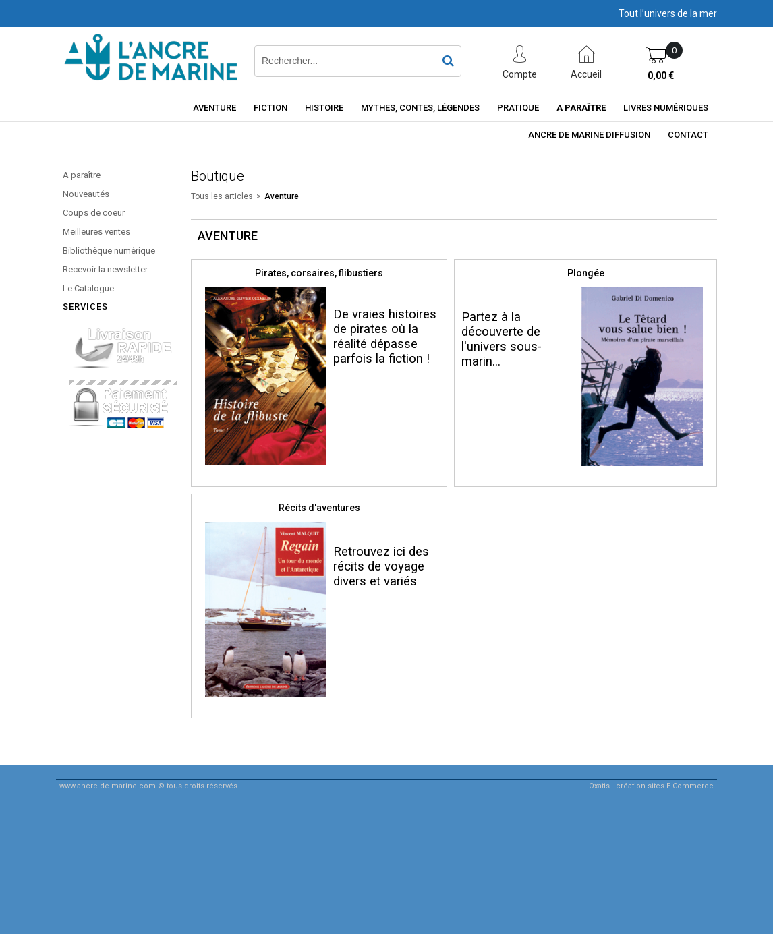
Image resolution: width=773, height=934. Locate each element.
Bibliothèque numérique (109, 250)
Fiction (270, 108)
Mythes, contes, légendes (420, 108)
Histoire (324, 108)
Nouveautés (86, 194)
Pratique (518, 108)
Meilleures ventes (96, 232)
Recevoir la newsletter (105, 269)
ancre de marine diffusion (589, 134)
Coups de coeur (94, 213)
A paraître (581, 108)
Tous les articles (222, 196)
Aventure (214, 108)
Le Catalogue (88, 288)
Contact (688, 134)
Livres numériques (665, 108)
